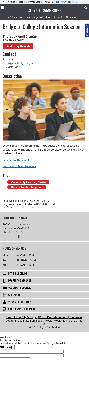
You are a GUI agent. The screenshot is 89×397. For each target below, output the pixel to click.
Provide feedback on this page (25, 207)
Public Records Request (53, 317)
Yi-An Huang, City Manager (22, 317)
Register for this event (16, 160)
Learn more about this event (19, 166)
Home (6, 17)
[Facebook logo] (12, 237)
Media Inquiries (63, 320)
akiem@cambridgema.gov (18, 63)
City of (34, 11)
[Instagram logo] (19, 237)
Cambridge (51, 11)
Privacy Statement (24, 320)
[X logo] (6, 237)
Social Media (44, 320)
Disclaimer (75, 317)
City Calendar (20, 17)
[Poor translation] (10, 347)
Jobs (9, 320)
